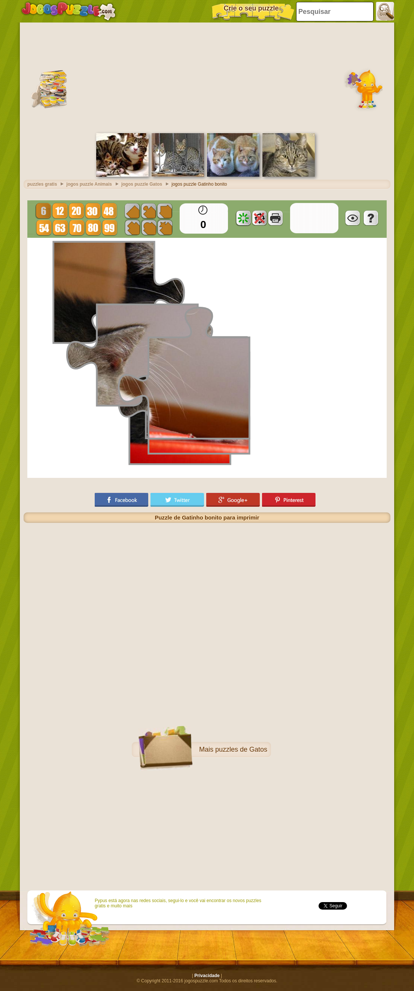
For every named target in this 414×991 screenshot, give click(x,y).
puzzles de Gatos (241, 749)
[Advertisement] (207, 76)
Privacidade (206, 975)
